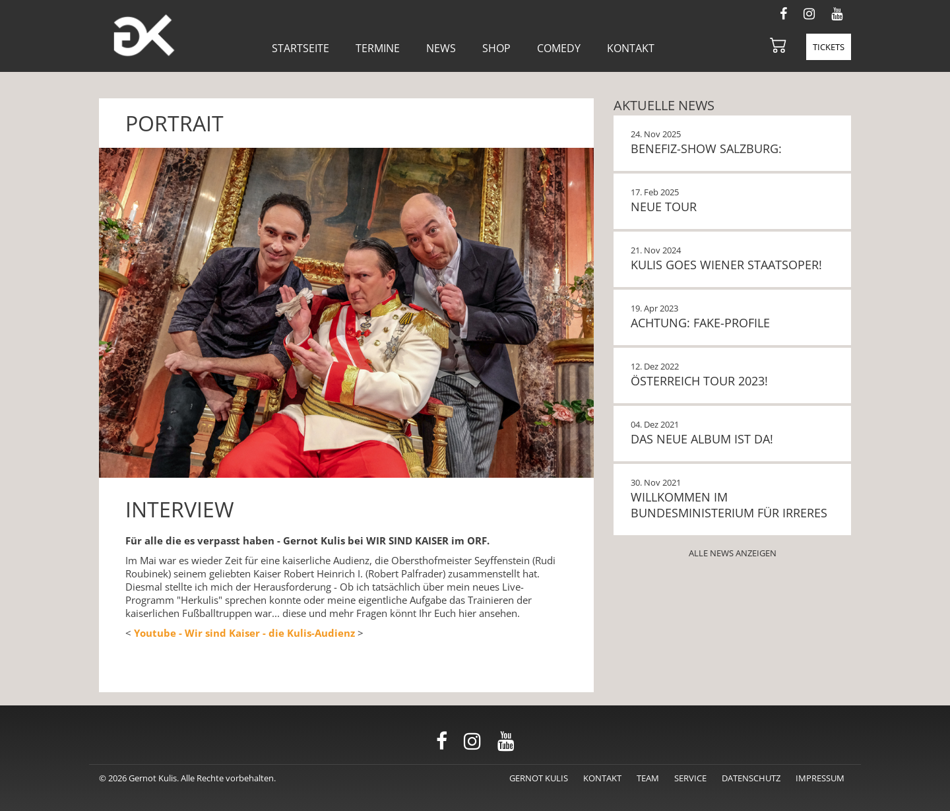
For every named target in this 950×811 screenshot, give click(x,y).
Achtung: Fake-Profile (700, 323)
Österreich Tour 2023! (699, 381)
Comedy (559, 48)
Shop (496, 48)
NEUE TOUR (664, 206)
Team (648, 778)
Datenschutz (751, 778)
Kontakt (630, 48)
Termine (378, 48)
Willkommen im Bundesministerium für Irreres (729, 505)
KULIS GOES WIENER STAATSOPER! (726, 265)
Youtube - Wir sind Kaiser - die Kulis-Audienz (244, 632)
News (441, 48)
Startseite (300, 48)
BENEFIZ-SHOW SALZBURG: (706, 148)
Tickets (828, 47)
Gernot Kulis (538, 778)
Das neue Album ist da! (702, 439)
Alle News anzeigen (732, 553)
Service (690, 778)
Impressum (820, 778)
